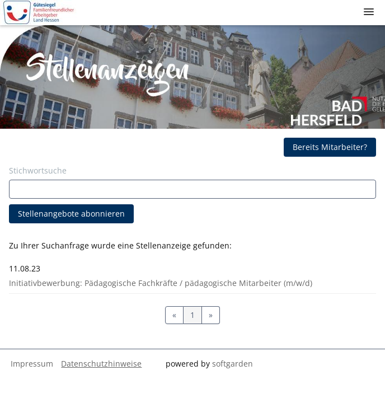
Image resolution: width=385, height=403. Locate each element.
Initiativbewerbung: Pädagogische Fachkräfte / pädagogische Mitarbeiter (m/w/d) (160, 283)
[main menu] (368, 11)
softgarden (232, 363)
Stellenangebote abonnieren (71, 213)
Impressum (32, 363)
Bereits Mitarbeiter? (330, 147)
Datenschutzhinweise (101, 363)
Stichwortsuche (38, 170)
